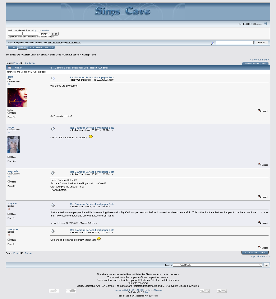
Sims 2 (44, 55)
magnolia (12, 171)
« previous (255, 59)
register (45, 30)
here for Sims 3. (73, 43)
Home (13, 47)
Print (264, 63)
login (36, 30)
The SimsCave (13, 55)
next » (265, 59)
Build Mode (55, 55)
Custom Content (30, 55)
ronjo (10, 127)
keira (10, 76)
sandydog (13, 229)
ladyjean (12, 203)
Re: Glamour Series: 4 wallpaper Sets (92, 77)
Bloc (146, 292)
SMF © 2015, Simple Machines (149, 290)
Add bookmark (252, 63)
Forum (22, 47)
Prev (15, 63)
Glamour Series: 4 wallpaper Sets (79, 55)
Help (32, 47)
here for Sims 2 (55, 43)
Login (39, 47)
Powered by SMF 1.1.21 (124, 290)
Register (48, 47)
